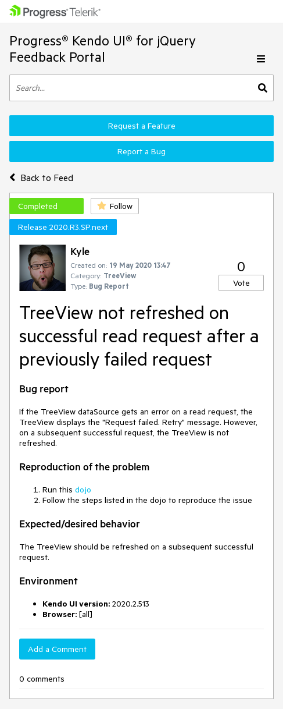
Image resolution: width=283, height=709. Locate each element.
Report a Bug (141, 151)
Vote (241, 283)
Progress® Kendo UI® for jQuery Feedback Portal (102, 48)
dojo (83, 489)
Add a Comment (57, 649)
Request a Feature (141, 125)
